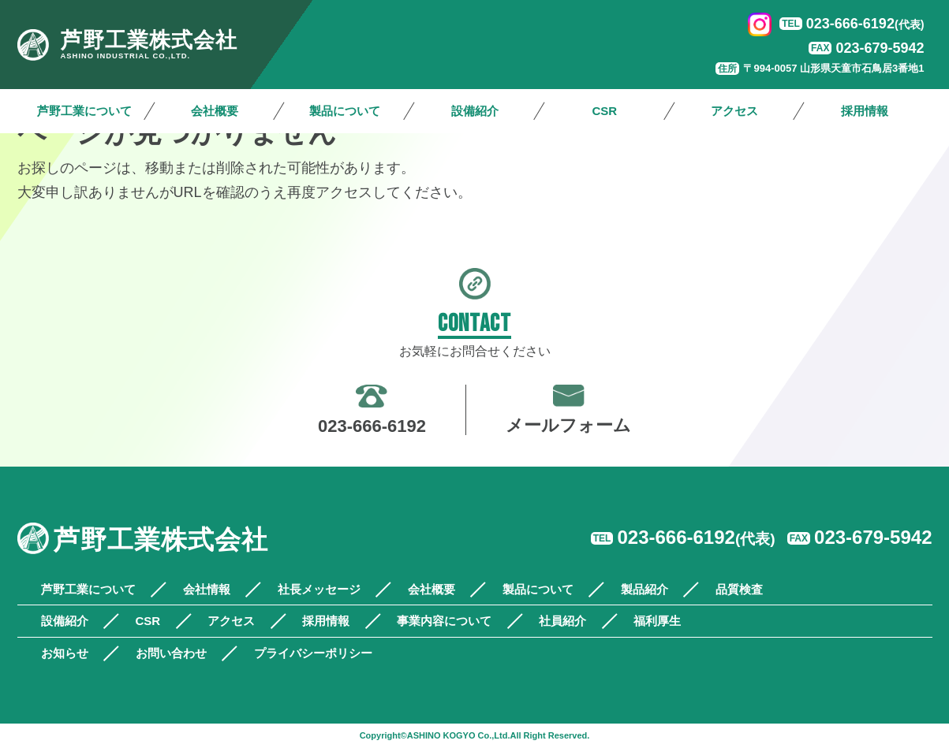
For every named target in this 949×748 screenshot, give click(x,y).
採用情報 (864, 110)
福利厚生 (657, 620)
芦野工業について (84, 110)
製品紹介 (644, 589)
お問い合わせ (171, 653)
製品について (344, 110)
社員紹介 (562, 620)
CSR (604, 110)
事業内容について (444, 620)
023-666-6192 (865, 24)
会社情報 (206, 589)
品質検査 (739, 589)
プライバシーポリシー (313, 653)
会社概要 (214, 110)
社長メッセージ (319, 589)
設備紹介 (475, 110)
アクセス (734, 110)
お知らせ (64, 653)
